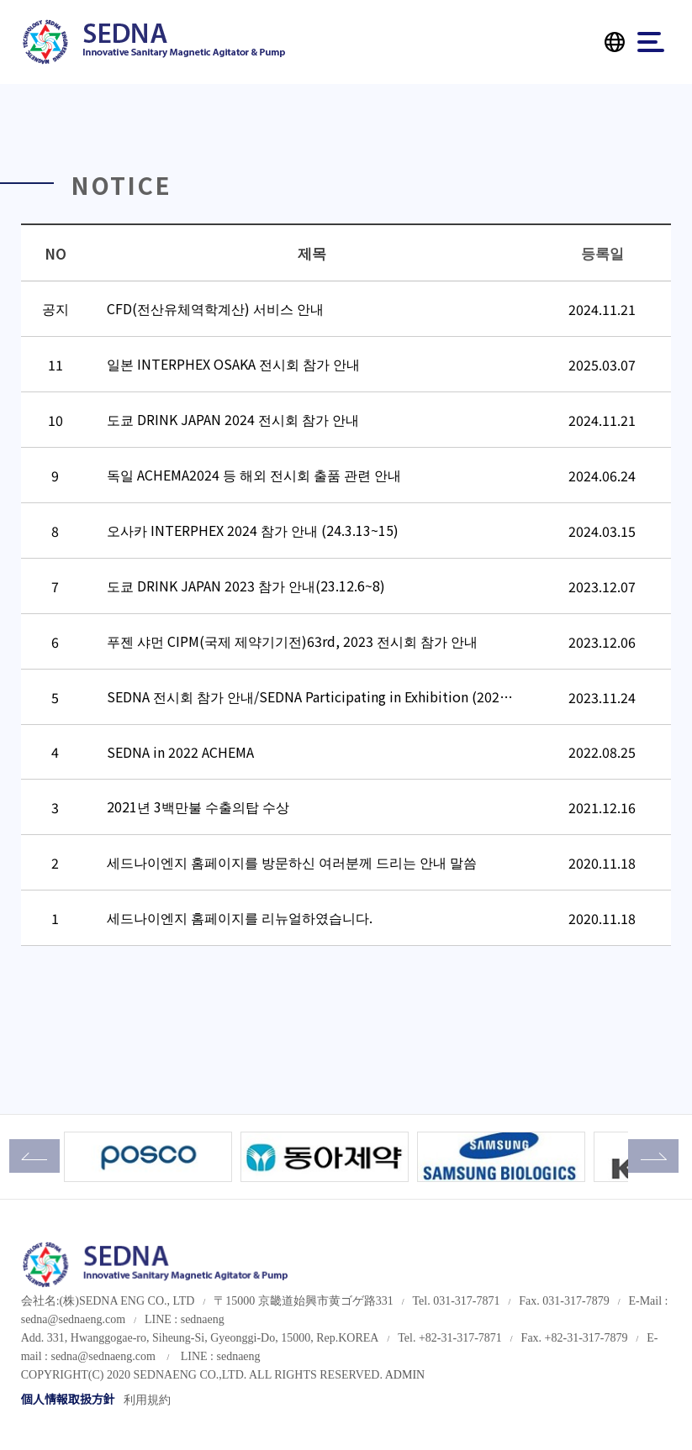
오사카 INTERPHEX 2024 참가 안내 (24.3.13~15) (253, 530)
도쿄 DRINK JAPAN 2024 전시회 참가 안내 (233, 419)
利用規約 (147, 1400)
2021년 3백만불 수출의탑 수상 (198, 806)
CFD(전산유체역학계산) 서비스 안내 (215, 308)
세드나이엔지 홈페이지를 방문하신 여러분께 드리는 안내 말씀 (292, 862)
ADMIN (405, 1375)
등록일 (602, 252)
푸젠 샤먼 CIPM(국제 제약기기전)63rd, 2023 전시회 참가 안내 (292, 641)
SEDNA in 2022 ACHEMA (180, 752)
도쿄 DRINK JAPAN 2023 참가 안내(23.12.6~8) (246, 585)
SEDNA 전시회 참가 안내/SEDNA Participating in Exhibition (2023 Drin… (329, 696)
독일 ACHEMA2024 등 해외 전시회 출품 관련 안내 (254, 475)
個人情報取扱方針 (68, 1400)
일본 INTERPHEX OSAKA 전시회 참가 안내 (233, 364)
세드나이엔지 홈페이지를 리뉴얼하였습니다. (239, 917)
